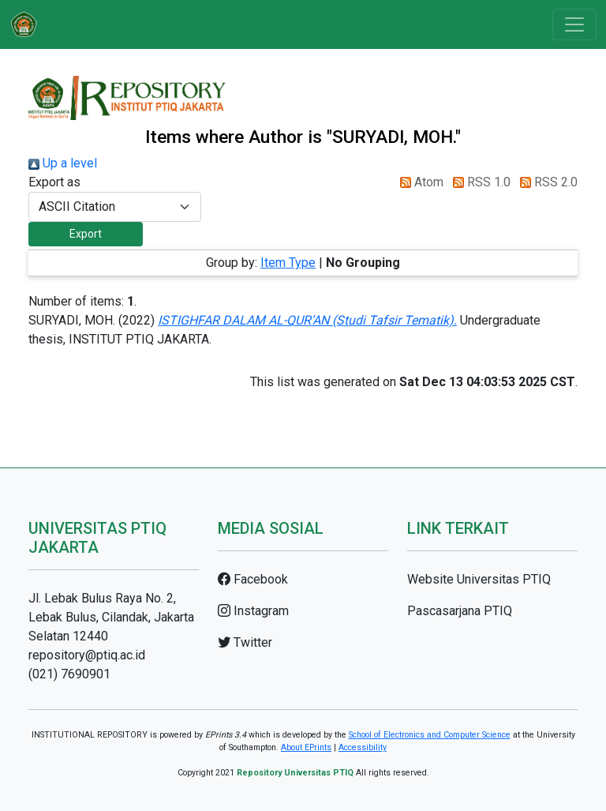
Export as (54, 182)
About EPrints (306, 747)
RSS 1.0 (479, 182)
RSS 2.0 (546, 182)
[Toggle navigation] (574, 24)
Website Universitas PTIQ (479, 579)
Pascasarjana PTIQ (459, 610)
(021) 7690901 (69, 673)
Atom (418, 182)
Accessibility (363, 747)
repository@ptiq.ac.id (86, 655)
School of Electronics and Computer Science (430, 735)
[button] (85, 234)
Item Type (288, 262)
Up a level (62, 163)
